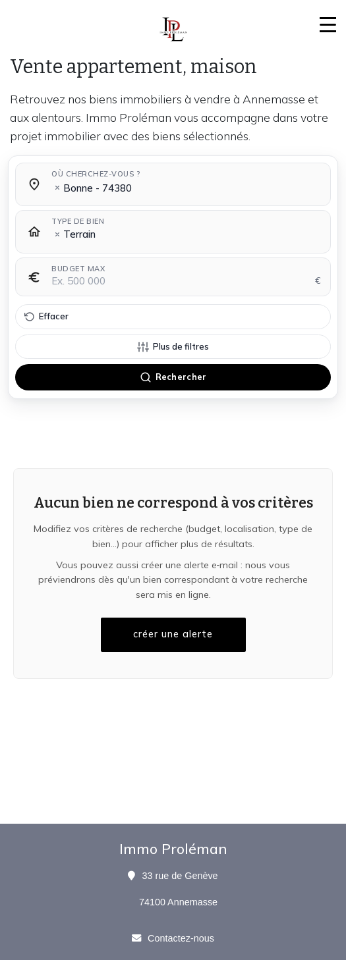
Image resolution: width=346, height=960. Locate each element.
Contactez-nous (181, 938)
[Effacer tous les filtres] (173, 316)
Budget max (78, 269)
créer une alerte (173, 634)
